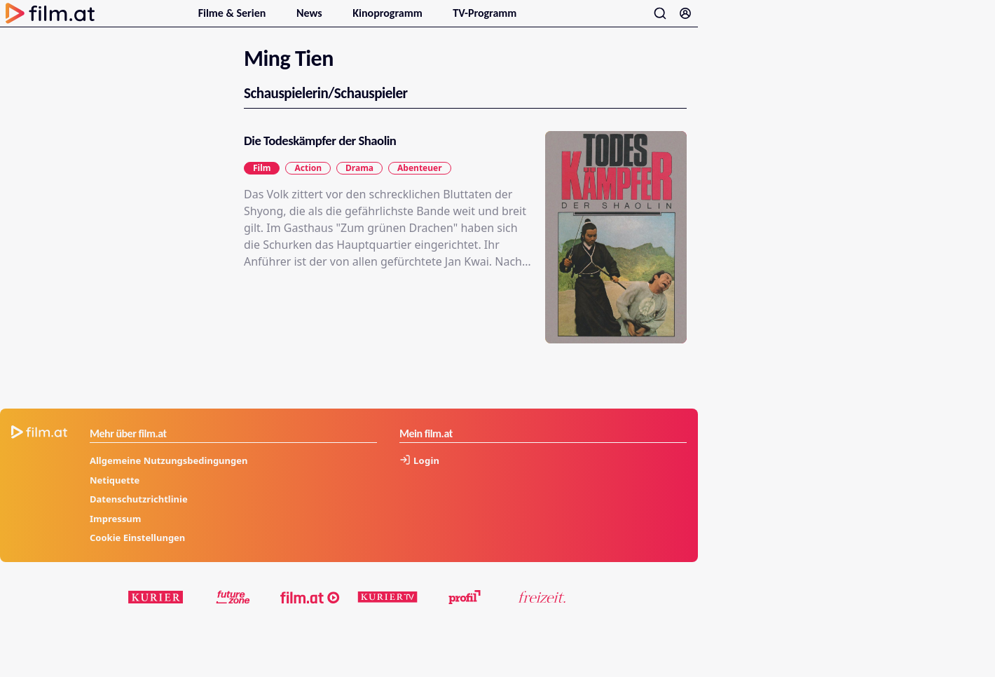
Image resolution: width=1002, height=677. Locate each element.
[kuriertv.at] (387, 614)
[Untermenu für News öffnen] (330, 19)
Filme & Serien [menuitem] (233, 21)
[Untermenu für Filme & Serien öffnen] (274, 19)
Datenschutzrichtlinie (139, 516)
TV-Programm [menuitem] (484, 21)
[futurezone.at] (233, 614)
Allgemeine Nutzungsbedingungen (168, 477)
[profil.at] (464, 614)
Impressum (115, 535)
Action (308, 185)
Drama (359, 185)
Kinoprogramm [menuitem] (388, 21)
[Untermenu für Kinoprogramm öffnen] (430, 19)
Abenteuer (419, 185)
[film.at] (310, 614)
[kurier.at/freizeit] (542, 614)
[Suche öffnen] (660, 22)
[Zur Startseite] (50, 21)
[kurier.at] (156, 614)
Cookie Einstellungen (137, 554)
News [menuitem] (310, 21)
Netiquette (114, 497)
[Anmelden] (685, 22)
